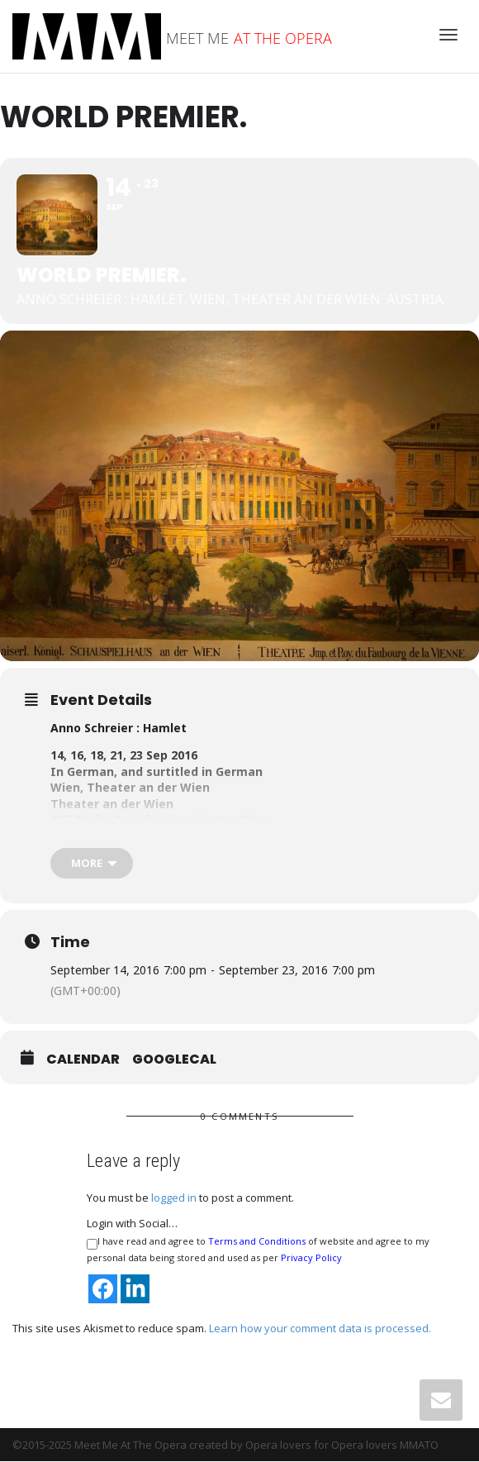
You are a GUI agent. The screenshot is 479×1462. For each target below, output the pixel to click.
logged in (174, 1199)
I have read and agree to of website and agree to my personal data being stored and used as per (258, 1250)
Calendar (83, 1061)
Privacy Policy (311, 1259)
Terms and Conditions (257, 1242)
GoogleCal (174, 1061)
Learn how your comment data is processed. (320, 1329)
